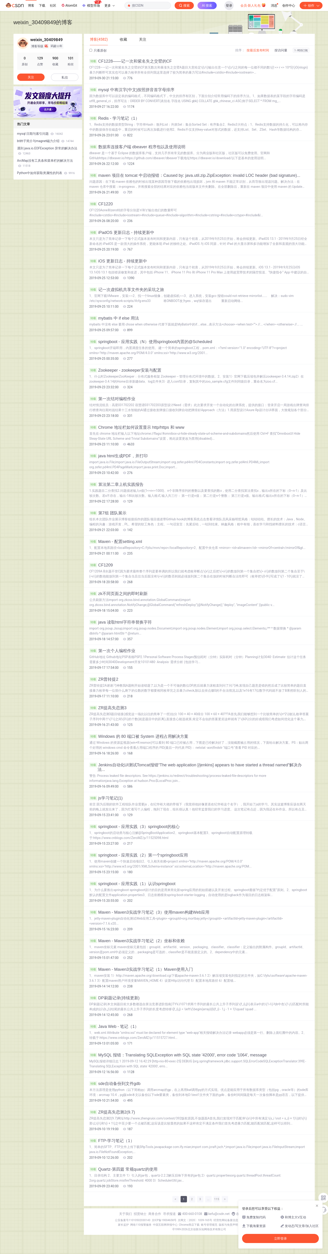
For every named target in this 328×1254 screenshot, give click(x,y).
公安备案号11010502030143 (132, 1220)
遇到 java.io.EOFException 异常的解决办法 (47, 150)
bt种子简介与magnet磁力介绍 (45, 141)
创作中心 (288, 5)
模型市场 (92, 4)
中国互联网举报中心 (165, 1224)
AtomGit (69, 5)
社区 (53, 5)
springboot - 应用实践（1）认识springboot (132, 883)
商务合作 (154, 1214)
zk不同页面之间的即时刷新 (118, 593)
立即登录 (280, 1238)
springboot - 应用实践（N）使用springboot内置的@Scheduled (150, 341)
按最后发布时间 (258, 50)
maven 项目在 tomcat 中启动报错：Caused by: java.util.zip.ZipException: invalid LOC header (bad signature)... (194, 175)
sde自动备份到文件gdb (115, 1083)
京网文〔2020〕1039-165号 (195, 1220)
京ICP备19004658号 (164, 1220)
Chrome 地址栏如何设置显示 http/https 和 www (136, 427)
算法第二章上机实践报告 (116, 484)
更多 (109, 5)
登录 (229, 5)
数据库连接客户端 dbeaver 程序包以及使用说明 (137, 147)
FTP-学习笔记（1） (111, 1140)
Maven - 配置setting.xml (115, 541)
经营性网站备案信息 (225, 1220)
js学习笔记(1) (106, 798)
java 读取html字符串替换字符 (120, 622)
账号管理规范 (209, 1224)
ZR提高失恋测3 (108, 708)
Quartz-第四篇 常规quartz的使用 (123, 1169)
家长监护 (123, 1224)
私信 (64, 77)
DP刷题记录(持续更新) (114, 998)
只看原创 (98, 50)
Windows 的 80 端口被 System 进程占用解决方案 (138, 736)
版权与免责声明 (228, 1224)
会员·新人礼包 (253, 5)
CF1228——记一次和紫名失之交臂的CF (130, 61)
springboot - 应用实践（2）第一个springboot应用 (138, 855)
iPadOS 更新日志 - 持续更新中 (121, 232)
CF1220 (101, 204)
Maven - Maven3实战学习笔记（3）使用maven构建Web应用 (149, 912)
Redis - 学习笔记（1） (114, 118)
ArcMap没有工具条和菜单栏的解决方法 (45, 163)
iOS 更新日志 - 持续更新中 (118, 261)
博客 (31, 5)
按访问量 (281, 50)
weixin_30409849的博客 (43, 22)
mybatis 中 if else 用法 (114, 318)
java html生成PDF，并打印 (118, 456)
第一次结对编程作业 (112, 399)
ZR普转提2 (103, 679)
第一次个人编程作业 (112, 650)
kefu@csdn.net (219, 1214)
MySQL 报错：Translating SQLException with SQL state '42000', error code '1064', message (178, 1055)
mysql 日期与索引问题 (40, 133)
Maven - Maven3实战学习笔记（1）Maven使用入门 (141, 969)
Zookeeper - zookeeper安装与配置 (125, 370)
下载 (42, 5)
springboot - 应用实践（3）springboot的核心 (134, 826)
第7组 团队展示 (107, 513)
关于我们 (125, 1214)
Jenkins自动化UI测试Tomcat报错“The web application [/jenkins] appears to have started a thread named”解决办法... (195, 767)
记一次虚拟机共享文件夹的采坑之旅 (126, 289)
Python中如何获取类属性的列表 (46, 173)
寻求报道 (169, 1214)
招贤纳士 (140, 1214)
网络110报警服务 (140, 1224)
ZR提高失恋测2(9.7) (112, 1112)
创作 (311, 5)
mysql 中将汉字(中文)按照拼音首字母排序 (132, 89)
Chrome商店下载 (189, 1224)
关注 (31, 77)
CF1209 (101, 565)
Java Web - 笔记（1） (114, 1026)
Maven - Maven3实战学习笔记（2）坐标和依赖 (137, 941)
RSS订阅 (301, 50)
